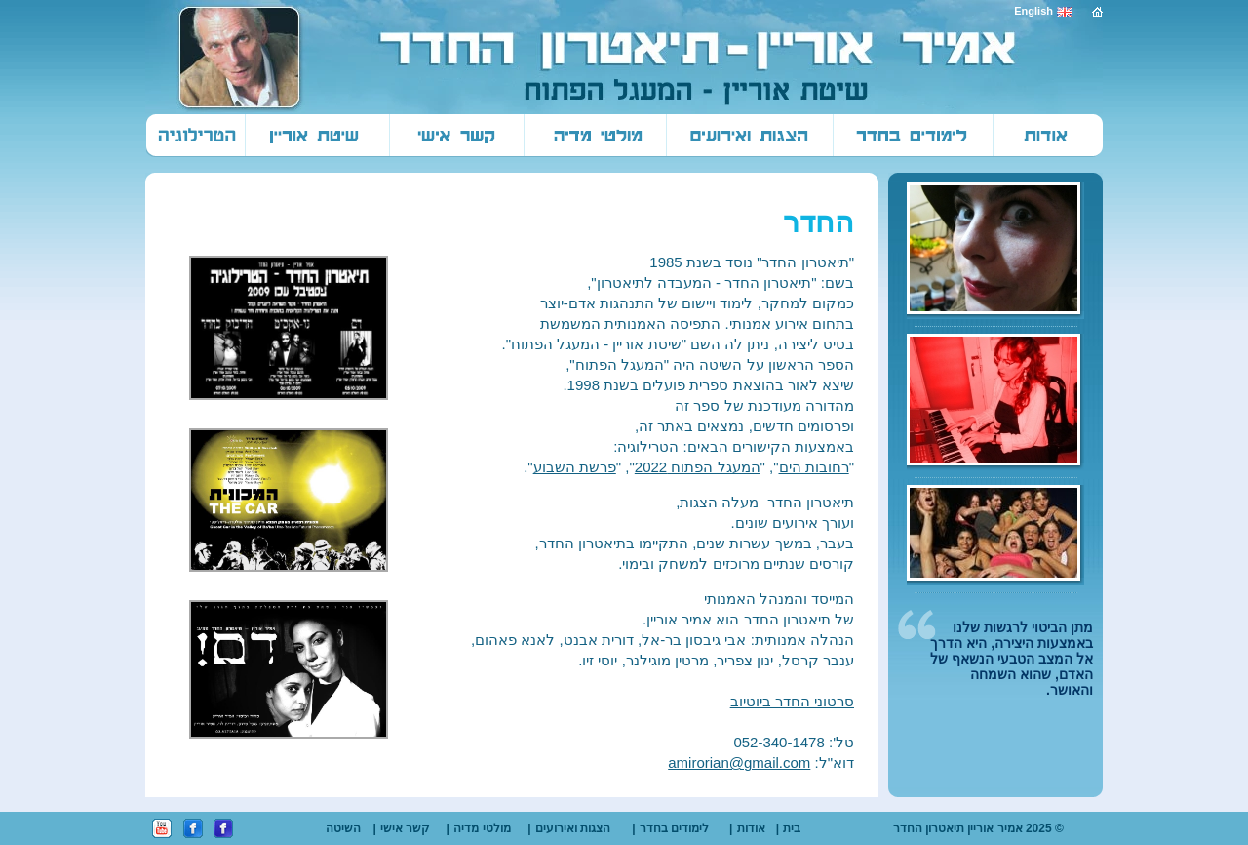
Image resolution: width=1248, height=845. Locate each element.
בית (791, 828)
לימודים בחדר (674, 828)
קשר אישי (405, 828)
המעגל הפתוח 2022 (697, 467)
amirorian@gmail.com (739, 762)
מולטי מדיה (481, 828)
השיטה (343, 828)
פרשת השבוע (574, 467)
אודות (751, 828)
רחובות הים (814, 467)
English (1033, 11)
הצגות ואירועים (572, 828)
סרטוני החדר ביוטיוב (792, 701)
